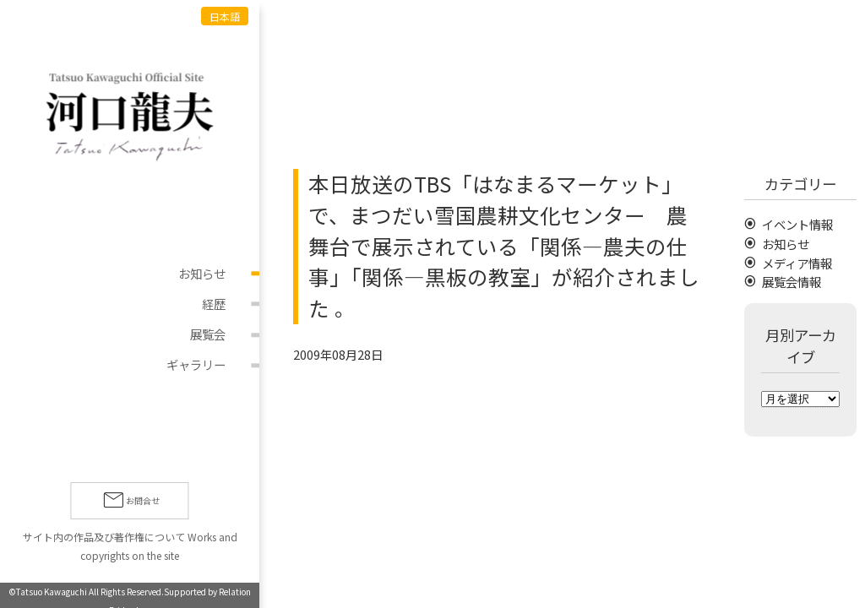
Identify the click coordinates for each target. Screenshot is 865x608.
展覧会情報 (791, 281)
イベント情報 (797, 224)
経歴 (214, 303)
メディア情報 (797, 263)
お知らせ (202, 273)
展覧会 (208, 335)
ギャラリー (196, 365)
